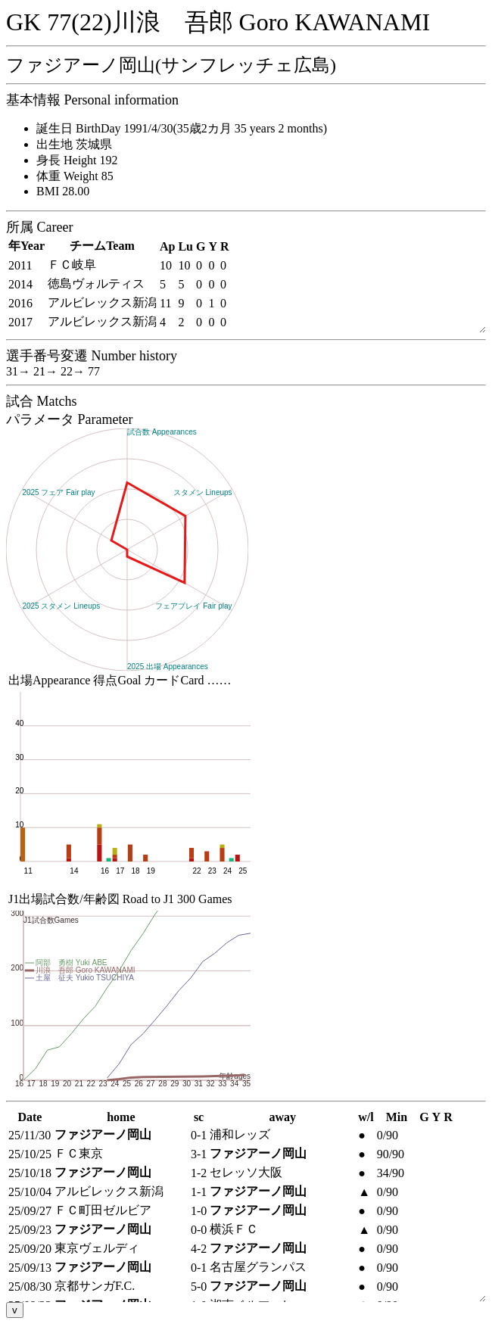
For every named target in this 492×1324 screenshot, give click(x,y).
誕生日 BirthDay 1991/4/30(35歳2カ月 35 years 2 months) (181, 128)
